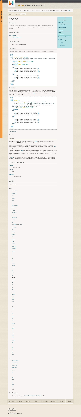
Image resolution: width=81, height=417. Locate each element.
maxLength (14, 227)
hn (12, 304)
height (13, 219)
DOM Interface (12, 35)
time (13, 354)
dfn (12, 284)
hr (12, 306)
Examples (60, 30)
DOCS (10, 14)
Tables (62, 43)
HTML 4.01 (11, 174)
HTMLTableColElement (16, 37)
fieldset (13, 294)
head (13, 301)
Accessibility (44, 401)
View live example (12, 87)
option (13, 328)
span (13, 337)
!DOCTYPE (14, 246)
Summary (60, 22)
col (12, 275)
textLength (14, 193)
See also (60, 39)
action (13, 200)
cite (12, 270)
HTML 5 (11, 170)
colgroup (23, 14)
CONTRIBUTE (36, 5)
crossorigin (14, 212)
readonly (13, 234)
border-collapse (15, 360)
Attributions (62, 45)
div (12, 287)
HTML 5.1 (11, 165)
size (12, 236)
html (13, 14)
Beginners (11, 401)
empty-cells (14, 367)
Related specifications (63, 36)
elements (18, 14)
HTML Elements (15, 243)
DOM (61, 401)
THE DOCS (21, 5)
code (13, 272)
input (13, 316)
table (13, 342)
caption (13, 268)
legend (13, 323)
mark (13, 325)
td (12, 347)
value (13, 195)
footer (13, 299)
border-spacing (15, 362)
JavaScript (53, 401)
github (69, 10)
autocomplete (15, 205)
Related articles (63, 40)
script (13, 335)
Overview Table (62, 25)
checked (13, 210)
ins (12, 318)
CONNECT (28, 5)
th (12, 352)
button (13, 263)
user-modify (14, 191)
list (12, 222)
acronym (13, 251)
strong (13, 340)
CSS (36, 401)
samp (13, 333)
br (12, 258)
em (12, 289)
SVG (69, 401)
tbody (13, 345)
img (12, 313)
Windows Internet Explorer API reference (32, 395)
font (12, 296)
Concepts (19, 401)
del (12, 282)
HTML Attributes (62, 27)
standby (13, 239)
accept (13, 198)
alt (12, 203)
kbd (12, 320)
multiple (13, 231)
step (13, 241)
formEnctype (14, 217)
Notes (59, 32)
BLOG (42, 5)
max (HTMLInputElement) (17, 224)
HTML (62, 42)
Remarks (61, 34)
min (12, 229)
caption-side (14, 365)
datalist (13, 280)
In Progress (1, 14)
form (13, 215)
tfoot (13, 349)
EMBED (13, 292)
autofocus (14, 207)
